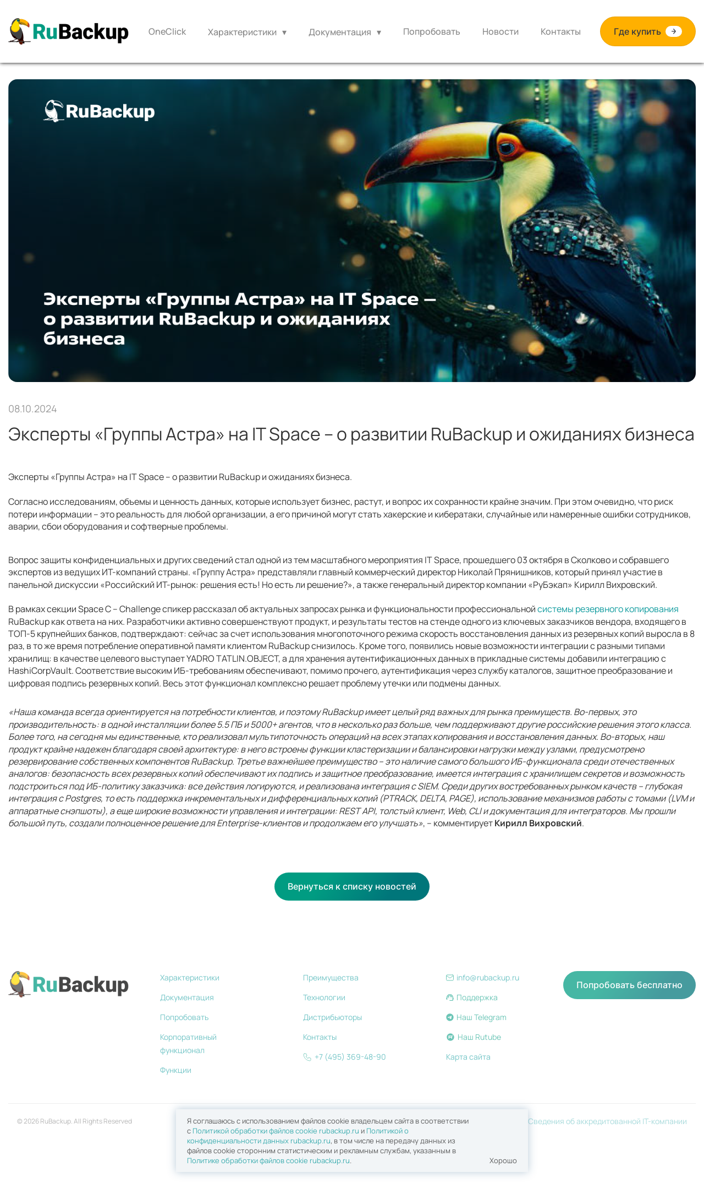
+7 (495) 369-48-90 (344, 1056)
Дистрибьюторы (332, 1017)
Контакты (561, 31)
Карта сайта (468, 1056)
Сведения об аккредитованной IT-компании (607, 1121)
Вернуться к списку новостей (352, 886)
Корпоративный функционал (188, 1043)
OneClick (167, 31)
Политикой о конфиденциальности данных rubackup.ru (298, 1136)
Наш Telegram (476, 1017)
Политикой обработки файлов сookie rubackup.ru (276, 1131)
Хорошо (503, 1160)
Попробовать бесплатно (629, 984)
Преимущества (331, 977)
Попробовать (431, 31)
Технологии (324, 997)
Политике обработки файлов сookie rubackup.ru (268, 1160)
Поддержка (472, 997)
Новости (500, 31)
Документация (340, 32)
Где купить (648, 31)
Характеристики (242, 32)
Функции (175, 1070)
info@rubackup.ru (482, 977)
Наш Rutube (473, 1037)
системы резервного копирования (608, 609)
